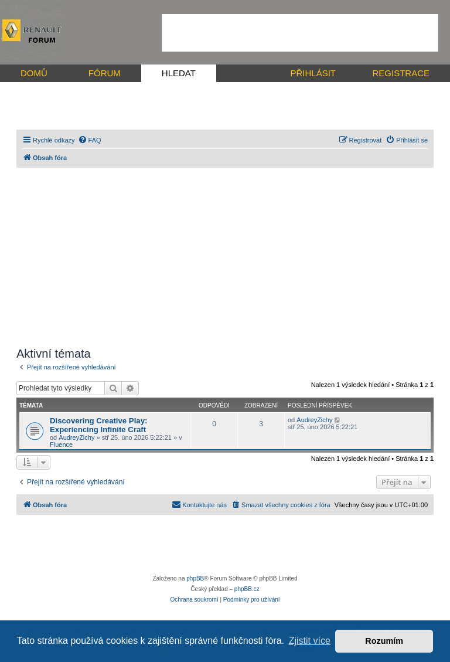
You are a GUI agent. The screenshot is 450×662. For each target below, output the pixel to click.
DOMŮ (34, 73)
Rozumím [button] (384, 641)
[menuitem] (89, 140)
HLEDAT (179, 73)
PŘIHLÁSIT (313, 73)
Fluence (61, 444)
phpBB (195, 578)
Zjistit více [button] (309, 641)
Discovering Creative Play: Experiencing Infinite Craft (98, 425)
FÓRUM (104, 73)
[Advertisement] (300, 32)
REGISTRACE (400, 73)
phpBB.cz (247, 589)
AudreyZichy (76, 437)
